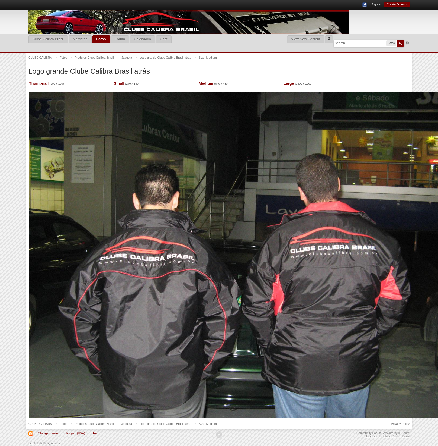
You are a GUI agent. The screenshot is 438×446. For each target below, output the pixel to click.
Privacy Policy (400, 423)
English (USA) (75, 433)
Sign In (376, 4)
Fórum (120, 39)
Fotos (101, 39)
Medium (206, 83)
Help (96, 433)
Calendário (142, 39)
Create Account (397, 4)
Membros (80, 39)
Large (289, 83)
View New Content (305, 39)
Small (119, 83)
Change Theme (48, 433)
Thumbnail (39, 83)
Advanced (407, 43)
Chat (163, 39)
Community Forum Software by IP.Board (383, 433)
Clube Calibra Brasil (48, 39)
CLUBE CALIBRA (40, 423)
